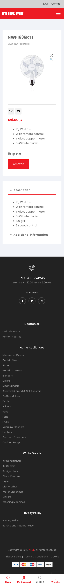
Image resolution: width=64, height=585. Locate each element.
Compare (18, 111)
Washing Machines (14, 502)
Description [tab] (21, 190)
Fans (5, 416)
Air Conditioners (12, 461)
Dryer (6, 481)
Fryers (6, 422)
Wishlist (56, 582)
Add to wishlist (11, 111)
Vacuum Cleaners (13, 427)
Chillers (7, 497)
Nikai (31, 550)
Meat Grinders (11, 386)
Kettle (6, 401)
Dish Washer (10, 486)
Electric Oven (10, 360)
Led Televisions (11, 331)
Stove (6, 365)
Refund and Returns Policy (18, 525)
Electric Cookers (12, 370)
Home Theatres (12, 336)
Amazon (18, 164)
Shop (8, 582)
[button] (58, 13)
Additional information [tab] (30, 235)
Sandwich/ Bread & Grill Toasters (22, 391)
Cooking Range (11, 442)
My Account (24, 582)
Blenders (8, 375)
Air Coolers (9, 466)
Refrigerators (10, 471)
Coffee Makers (11, 396)
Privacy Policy (11, 520)
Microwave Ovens (13, 355)
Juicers (7, 406)
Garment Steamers (14, 437)
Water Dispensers (13, 491)
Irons (5, 411)
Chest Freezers (11, 476)
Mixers (6, 381)
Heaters (7, 432)
